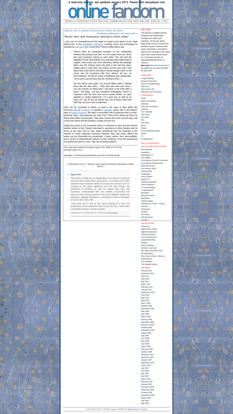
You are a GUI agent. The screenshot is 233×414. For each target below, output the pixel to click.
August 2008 (146, 333)
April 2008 (145, 344)
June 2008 (145, 338)
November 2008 (147, 325)
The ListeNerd (146, 261)
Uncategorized (147, 139)
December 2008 (147, 322)
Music (80, 150)
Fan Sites (145, 117)
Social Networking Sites (150, 131)
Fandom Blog (146, 171)
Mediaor (144, 243)
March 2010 (146, 303)
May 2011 (145, 281)
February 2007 (147, 382)
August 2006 (146, 398)
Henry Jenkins (146, 177)
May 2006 (145, 403)
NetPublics (145, 198)
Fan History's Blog (148, 168)
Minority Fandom (148, 195)
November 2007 (147, 357)
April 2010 (145, 300)
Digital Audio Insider (149, 229)
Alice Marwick (146, 149)
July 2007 (145, 368)
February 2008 (147, 349)
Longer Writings (147, 78)
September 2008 (147, 330)
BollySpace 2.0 (147, 155)
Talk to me (145, 86)
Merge (87, 110)
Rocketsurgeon (147, 253)
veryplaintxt (133, 409)
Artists (143, 98)
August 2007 (146, 365)
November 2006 (147, 390)
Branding (144, 104)
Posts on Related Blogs (150, 84)
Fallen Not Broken (148, 234)
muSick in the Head (149, 248)
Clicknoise (145, 226)
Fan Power (145, 115)
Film (142, 120)
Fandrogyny (146, 174)
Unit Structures (147, 217)
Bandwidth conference (92, 44)
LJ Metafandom (147, 190)
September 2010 (147, 292)
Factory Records (79, 112)
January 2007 (146, 384)
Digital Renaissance (149, 232)
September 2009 (147, 309)
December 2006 (147, 387)
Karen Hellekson (147, 185)
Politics (144, 128)
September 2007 (147, 363)
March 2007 (146, 379)
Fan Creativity (146, 112)
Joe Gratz (79, 47)
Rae (73, 174)
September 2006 (147, 395)
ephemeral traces (148, 166)
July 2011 (145, 276)
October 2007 (146, 360)
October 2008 (146, 327)
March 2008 (146, 346)
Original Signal (147, 201)
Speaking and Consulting (151, 92)
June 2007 (145, 371)
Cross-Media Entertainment (152, 163)
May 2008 (145, 341)
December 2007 (147, 355)
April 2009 (145, 314)
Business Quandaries (149, 106)
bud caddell (145, 158)
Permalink (113, 213)
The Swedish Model (149, 264)
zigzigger (144, 220)
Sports (143, 133)
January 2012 (146, 271)
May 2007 (145, 373)
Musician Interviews (149, 81)
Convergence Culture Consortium (154, 160)
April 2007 (145, 376)
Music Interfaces (147, 245)
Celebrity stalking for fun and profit (116, 33)
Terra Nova (145, 214)
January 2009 (146, 319)
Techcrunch (145, 209)
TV (142, 136)
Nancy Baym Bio (147, 89)
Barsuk (77, 110)
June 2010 (145, 295)
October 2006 (146, 392)
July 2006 (145, 401)
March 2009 (146, 317)
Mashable (145, 193)
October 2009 (146, 306)
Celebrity (144, 109)
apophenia (145, 152)
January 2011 (146, 290)
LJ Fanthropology (148, 187)
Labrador (108, 110)
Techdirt (144, 212)
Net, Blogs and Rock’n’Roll (151, 251)
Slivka (113, 409)
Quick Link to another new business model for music (94, 31)
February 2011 (147, 287)
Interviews (145, 123)
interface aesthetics (149, 182)
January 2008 (146, 352)
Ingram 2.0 (145, 179)
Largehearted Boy (148, 240)
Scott (144, 409)
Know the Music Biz (149, 237)
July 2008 (145, 336)
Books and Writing (148, 101)
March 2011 (146, 284)
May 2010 (145, 298)
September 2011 (147, 273)
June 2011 (145, 279)
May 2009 (145, 311)
